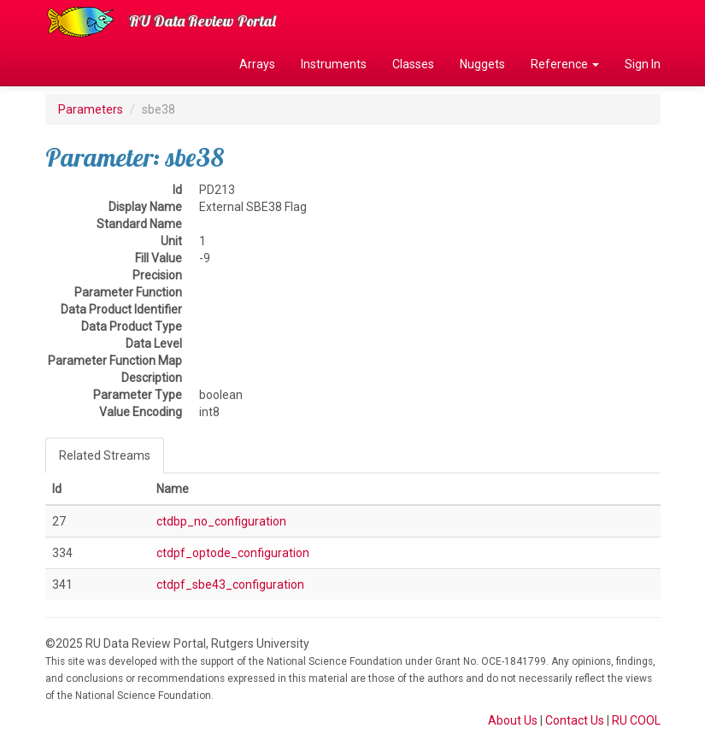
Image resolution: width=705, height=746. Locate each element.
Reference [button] (565, 64)
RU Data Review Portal (202, 21)
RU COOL (636, 720)
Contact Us (574, 720)
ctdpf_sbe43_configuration (230, 584)
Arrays (257, 64)
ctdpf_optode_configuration (232, 553)
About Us (513, 720)
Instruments (334, 64)
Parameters (90, 109)
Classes (413, 64)
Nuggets (482, 64)
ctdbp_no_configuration (221, 521)
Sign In (643, 64)
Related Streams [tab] (104, 455)
